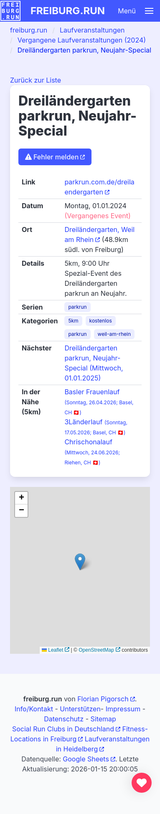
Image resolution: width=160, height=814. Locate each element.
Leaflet (52, 650)
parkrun (77, 307)
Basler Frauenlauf (98, 402)
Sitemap (103, 719)
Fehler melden (52, 157)
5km (73, 321)
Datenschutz (64, 719)
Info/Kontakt (34, 709)
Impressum (123, 709)
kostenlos (100, 321)
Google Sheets (86, 759)
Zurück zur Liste (35, 80)
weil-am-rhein (114, 334)
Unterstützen (80, 709)
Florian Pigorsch (102, 699)
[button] (125, 11)
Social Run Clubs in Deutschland (63, 729)
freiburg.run (67, 11)
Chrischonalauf (92, 452)
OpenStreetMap (96, 650)
